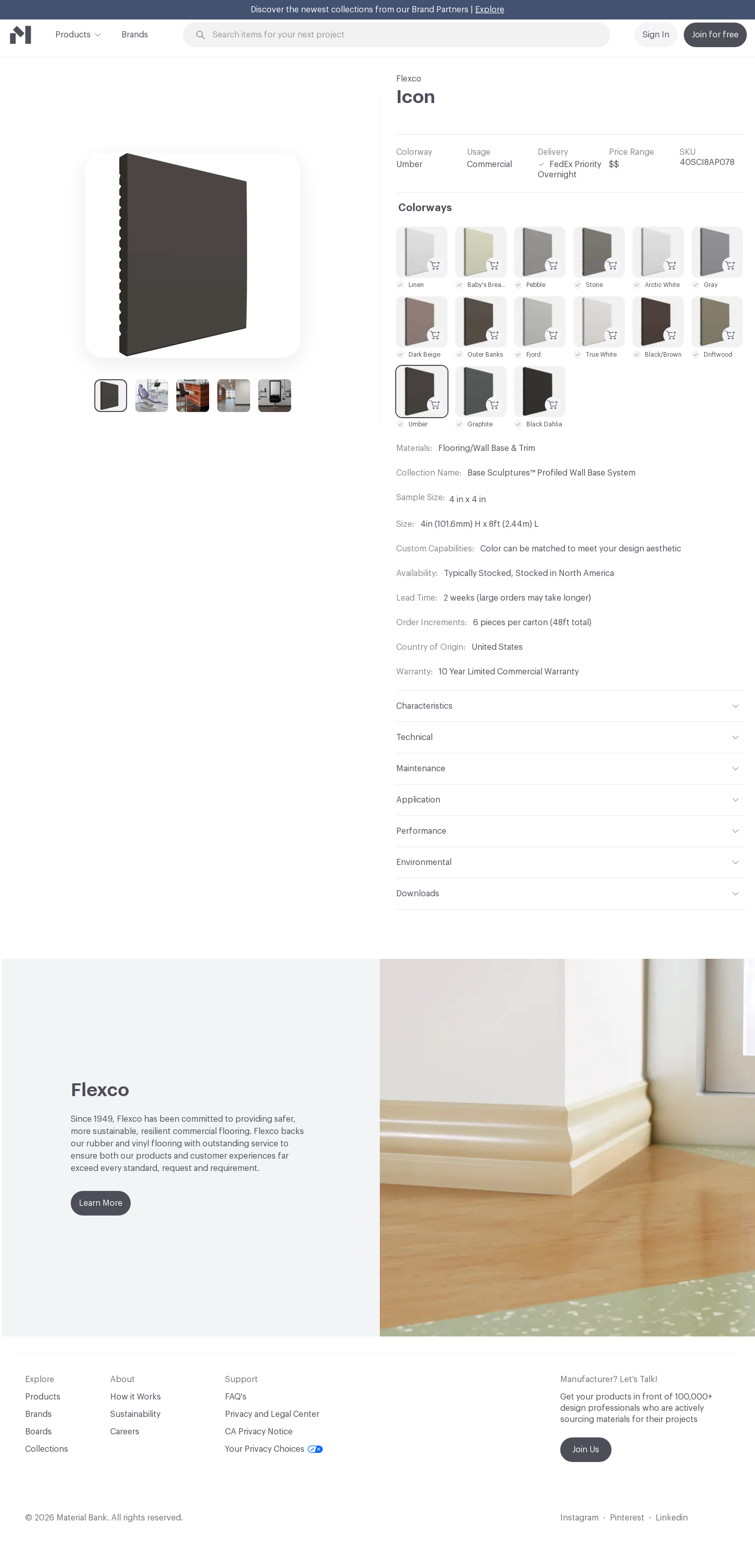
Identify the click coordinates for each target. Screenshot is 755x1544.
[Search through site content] (402, 35)
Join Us (586, 1450)
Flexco (408, 79)
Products (73, 34)
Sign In (656, 35)
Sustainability (135, 1414)
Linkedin (672, 1518)
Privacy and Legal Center (272, 1414)
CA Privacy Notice (259, 1432)
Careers (124, 1432)
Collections (46, 1449)
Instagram (579, 1518)
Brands (134, 35)
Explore (489, 10)
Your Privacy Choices (274, 1449)
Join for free (715, 35)
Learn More (101, 1203)
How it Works (135, 1397)
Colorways (425, 208)
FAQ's (236, 1397)
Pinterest (627, 1518)
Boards (38, 1432)
